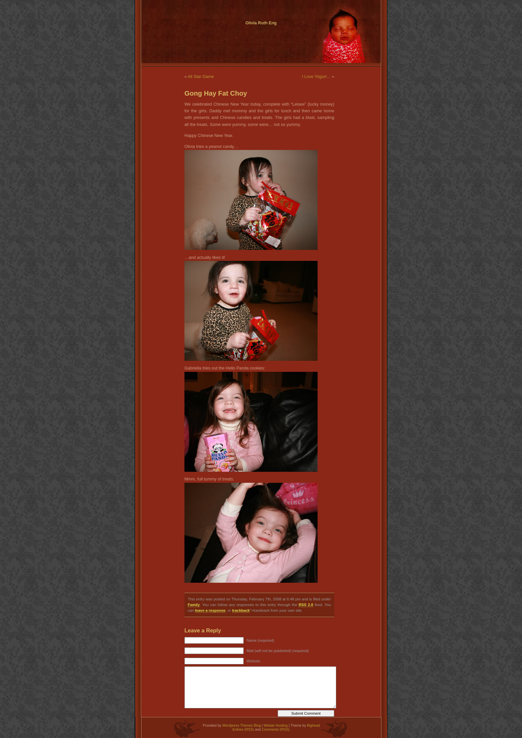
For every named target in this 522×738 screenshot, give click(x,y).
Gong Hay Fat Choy (215, 93)
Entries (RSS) (243, 729)
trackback (241, 610)
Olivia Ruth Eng (261, 23)
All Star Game (201, 76)
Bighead (313, 725)
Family (194, 605)
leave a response (210, 610)
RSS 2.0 (306, 605)
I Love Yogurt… (316, 76)
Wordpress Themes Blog (241, 725)
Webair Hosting (276, 725)
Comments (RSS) (275, 729)
